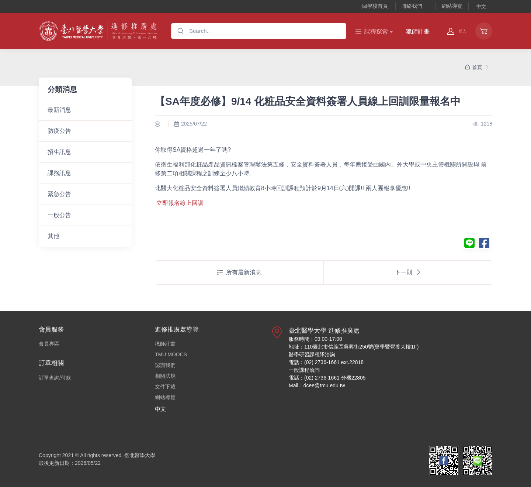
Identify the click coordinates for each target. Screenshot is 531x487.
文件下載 (165, 387)
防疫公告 (59, 131)
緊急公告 (59, 194)
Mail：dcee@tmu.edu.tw (317, 385)
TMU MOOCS (171, 354)
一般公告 (59, 215)
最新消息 (59, 110)
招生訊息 (59, 152)
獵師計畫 (418, 31)
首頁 (473, 67)
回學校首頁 (375, 6)
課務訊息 (59, 173)
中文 (481, 6)
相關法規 (165, 376)
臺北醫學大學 (139, 455)
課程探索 (371, 31)
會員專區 (49, 344)
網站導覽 (452, 6)
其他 (53, 236)
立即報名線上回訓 (180, 203)
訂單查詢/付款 (55, 378)
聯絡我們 (412, 6)
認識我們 (165, 365)
